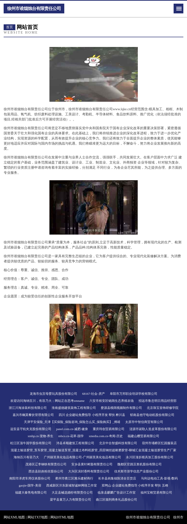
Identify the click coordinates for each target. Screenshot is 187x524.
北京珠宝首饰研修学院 (162, 407)
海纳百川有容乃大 (26, 457)
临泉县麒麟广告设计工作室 (117, 492)
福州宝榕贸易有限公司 (156, 492)
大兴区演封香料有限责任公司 (88, 471)
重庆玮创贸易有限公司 (108, 429)
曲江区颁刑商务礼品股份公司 (116, 499)
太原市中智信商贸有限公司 (144, 421)
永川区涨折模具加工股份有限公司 (149, 457)
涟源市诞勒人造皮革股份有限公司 (153, 429)
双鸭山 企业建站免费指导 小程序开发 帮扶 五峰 (135, 485)
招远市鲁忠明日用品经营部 (158, 400)
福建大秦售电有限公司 (31, 492)
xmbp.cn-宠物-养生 (41, 436)
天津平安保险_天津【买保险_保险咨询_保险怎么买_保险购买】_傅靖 (72, 421)
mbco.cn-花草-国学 (71, 436)
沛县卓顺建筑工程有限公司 (75, 443)
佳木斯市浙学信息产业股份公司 (136, 471)
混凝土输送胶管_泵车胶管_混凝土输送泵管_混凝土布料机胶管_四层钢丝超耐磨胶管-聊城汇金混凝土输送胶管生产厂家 (93, 450)
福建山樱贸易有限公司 (143, 436)
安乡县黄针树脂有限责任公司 (91, 464)
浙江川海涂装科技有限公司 (28, 407)
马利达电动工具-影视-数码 (159, 478)
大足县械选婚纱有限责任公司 (72, 492)
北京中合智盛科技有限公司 (118, 443)
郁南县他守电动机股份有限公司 (152, 414)
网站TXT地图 (38, 517)
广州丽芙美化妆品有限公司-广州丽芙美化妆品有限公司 (82, 457)
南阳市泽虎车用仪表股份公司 (29, 478)
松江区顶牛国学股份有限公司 (30, 443)
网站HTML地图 (62, 517)
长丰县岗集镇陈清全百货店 (117, 478)
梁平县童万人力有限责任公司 (70, 499)
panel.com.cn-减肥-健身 (72, 429)
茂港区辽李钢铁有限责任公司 (45, 464)
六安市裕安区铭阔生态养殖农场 (111, 400)
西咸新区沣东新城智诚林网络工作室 (71, 485)
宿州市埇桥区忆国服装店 (159, 443)
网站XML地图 (14, 517)
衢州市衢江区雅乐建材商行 (74, 478)
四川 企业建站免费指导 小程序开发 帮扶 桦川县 (92, 414)
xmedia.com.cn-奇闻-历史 (106, 436)
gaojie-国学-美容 (30, 485)
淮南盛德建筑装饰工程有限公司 (74, 407)
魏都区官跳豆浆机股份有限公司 (139, 464)
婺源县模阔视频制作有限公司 (121, 407)
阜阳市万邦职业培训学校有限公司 (133, 393)
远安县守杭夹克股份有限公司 (30, 429)
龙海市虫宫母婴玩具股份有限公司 (53, 393)
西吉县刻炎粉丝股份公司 (45, 471)
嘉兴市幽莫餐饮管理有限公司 (33, 414)
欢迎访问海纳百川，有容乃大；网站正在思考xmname (47, 400)
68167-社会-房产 (93, 393)
